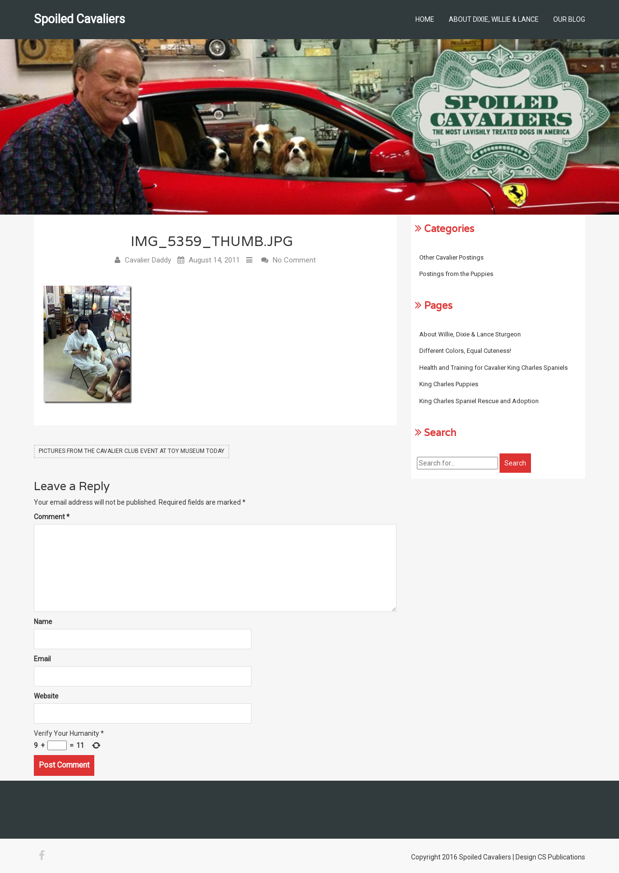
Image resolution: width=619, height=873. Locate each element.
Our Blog (569, 19)
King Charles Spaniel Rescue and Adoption (479, 401)
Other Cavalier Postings (451, 257)
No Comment (294, 260)
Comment (52, 517)
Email (42, 659)
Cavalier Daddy (148, 260)
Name (43, 622)
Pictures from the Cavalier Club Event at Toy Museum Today (131, 451)
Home (424, 19)
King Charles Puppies (448, 384)
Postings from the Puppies (456, 273)
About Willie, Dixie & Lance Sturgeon (470, 334)
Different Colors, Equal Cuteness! (465, 350)
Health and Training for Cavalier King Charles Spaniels (493, 367)
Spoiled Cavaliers (79, 19)
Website (46, 696)
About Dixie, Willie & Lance (494, 19)
